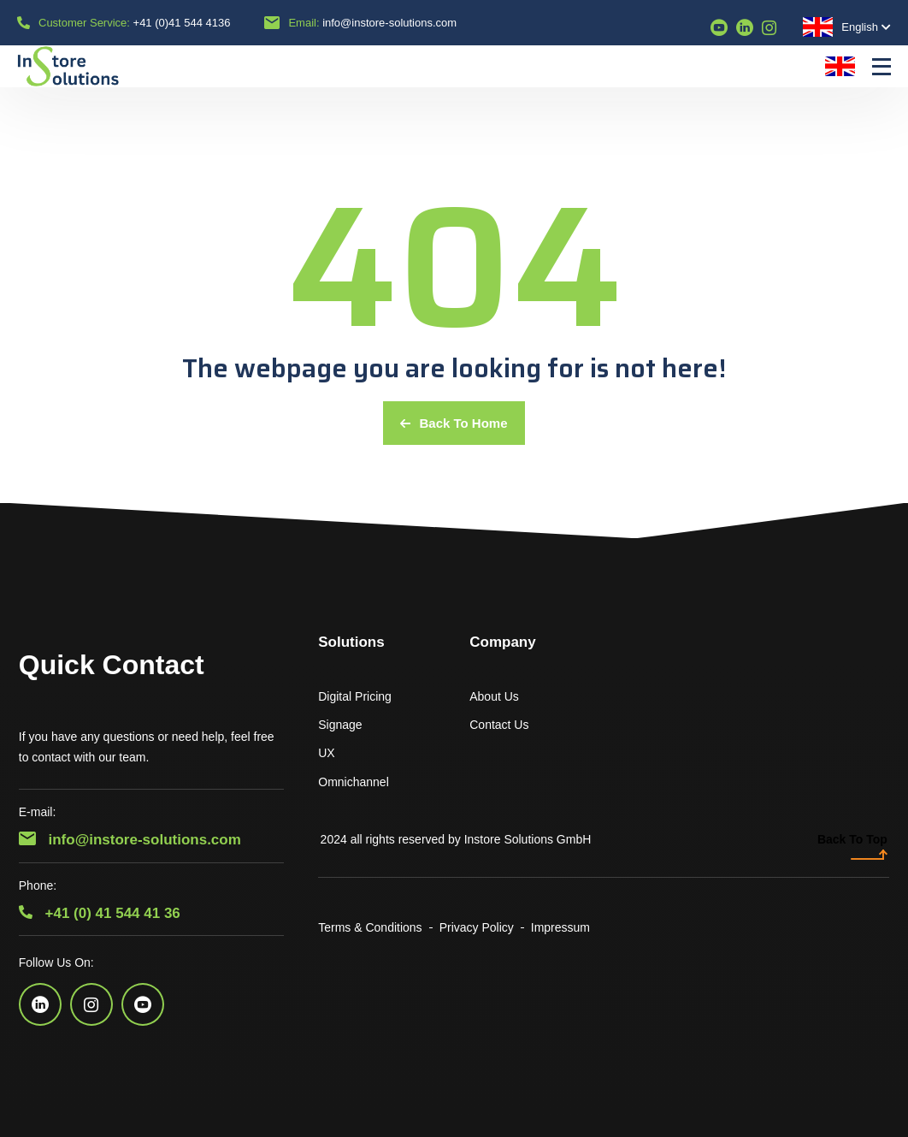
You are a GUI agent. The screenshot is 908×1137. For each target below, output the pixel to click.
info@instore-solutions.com (389, 22)
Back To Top (852, 846)
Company (502, 642)
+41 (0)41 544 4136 (182, 22)
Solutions (351, 642)
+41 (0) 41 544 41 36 (99, 913)
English (840, 27)
